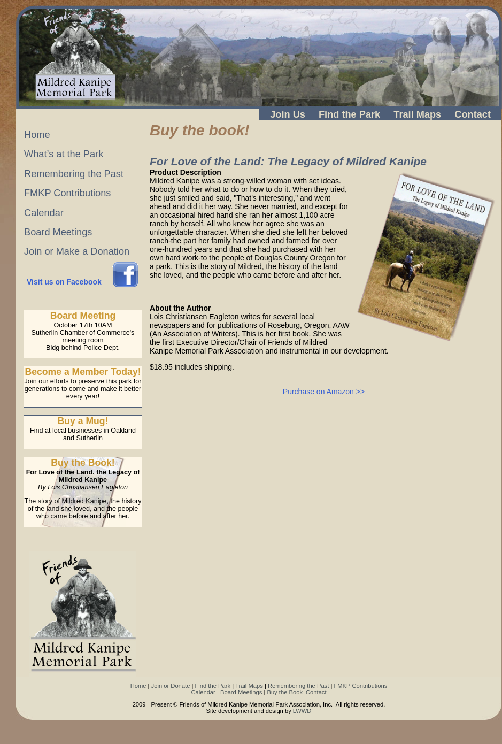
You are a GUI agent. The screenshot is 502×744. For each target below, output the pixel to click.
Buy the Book (285, 692)
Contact (472, 114)
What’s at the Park (63, 154)
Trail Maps (417, 114)
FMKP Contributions (67, 193)
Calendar (44, 213)
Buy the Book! (82, 462)
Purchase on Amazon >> (324, 391)
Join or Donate (170, 685)
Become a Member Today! (83, 371)
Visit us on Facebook (64, 282)
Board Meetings (58, 232)
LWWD (302, 711)
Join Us (287, 114)
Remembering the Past (73, 173)
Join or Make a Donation (76, 251)
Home (37, 134)
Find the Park (349, 114)
